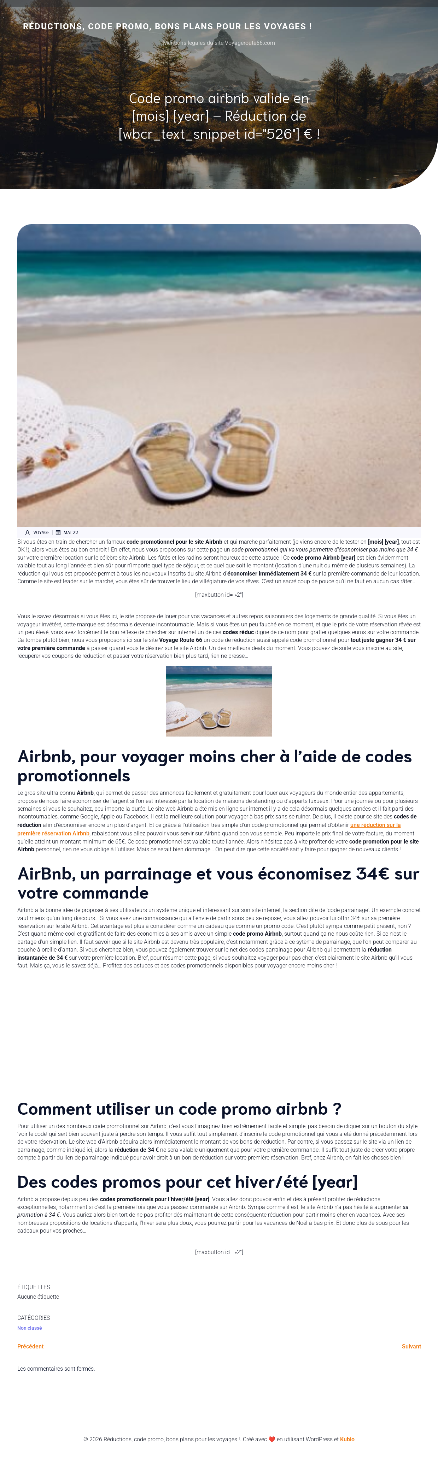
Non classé (29, 1328)
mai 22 (66, 532)
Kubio (347, 1439)
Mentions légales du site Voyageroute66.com (219, 43)
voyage (37, 532)
